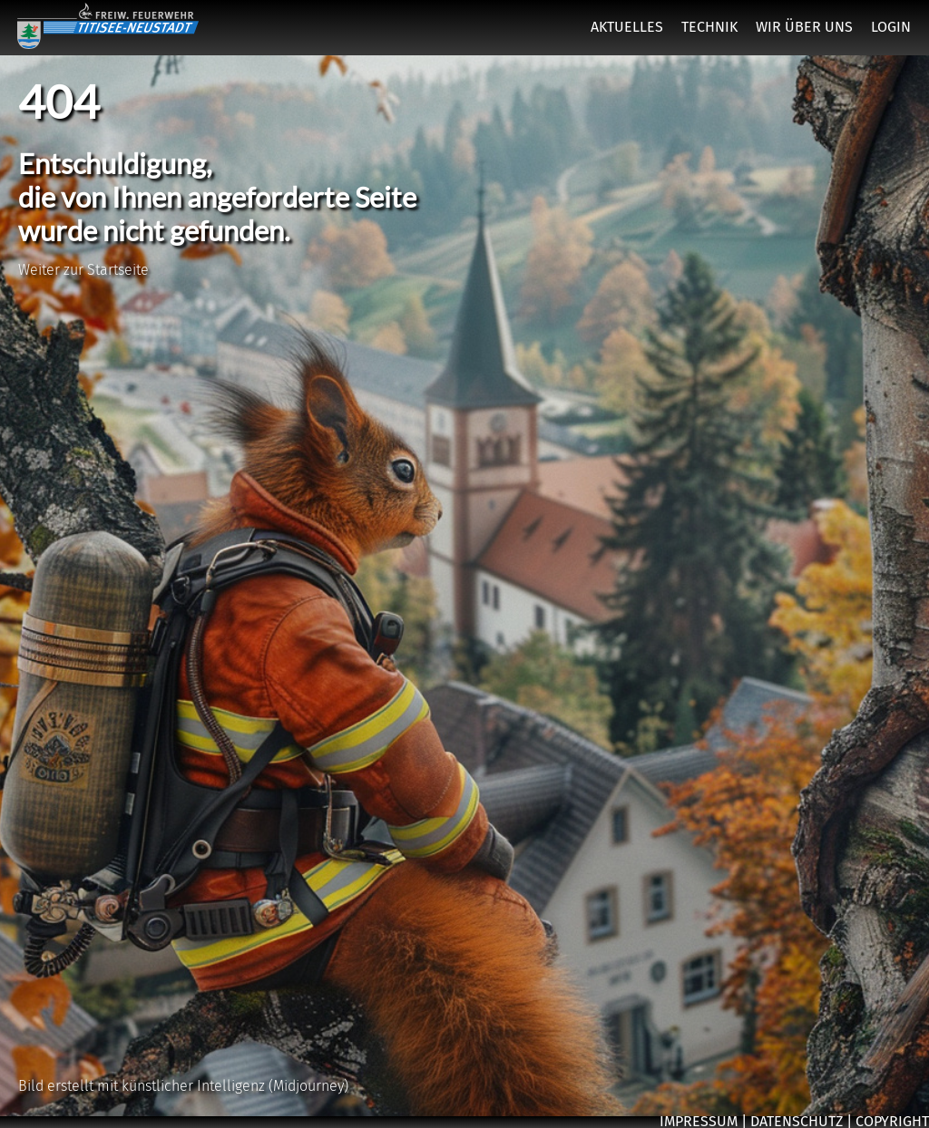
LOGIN (891, 26)
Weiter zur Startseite (83, 269)
